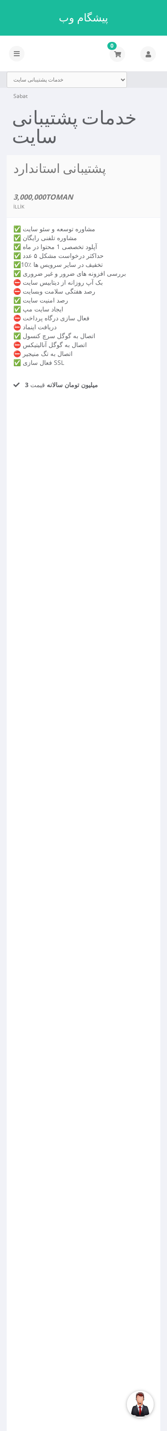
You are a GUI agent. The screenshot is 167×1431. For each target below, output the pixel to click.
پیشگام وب (83, 17)
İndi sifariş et (48, 420)
